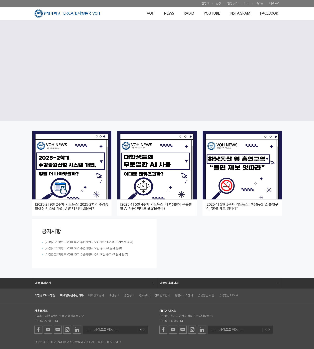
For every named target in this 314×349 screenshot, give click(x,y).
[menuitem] (205, 3)
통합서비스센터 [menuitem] (184, 295)
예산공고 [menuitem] (114, 295)
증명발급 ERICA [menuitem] (228, 295)
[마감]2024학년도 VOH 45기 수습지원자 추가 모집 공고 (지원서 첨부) (86, 254)
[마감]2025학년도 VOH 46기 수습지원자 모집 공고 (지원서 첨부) (83, 248)
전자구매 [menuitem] (144, 295)
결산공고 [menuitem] (129, 295)
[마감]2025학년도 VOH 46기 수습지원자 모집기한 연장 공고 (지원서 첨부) (89, 242)
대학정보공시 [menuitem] (96, 295)
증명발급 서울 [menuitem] (206, 295)
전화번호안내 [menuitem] (162, 295)
